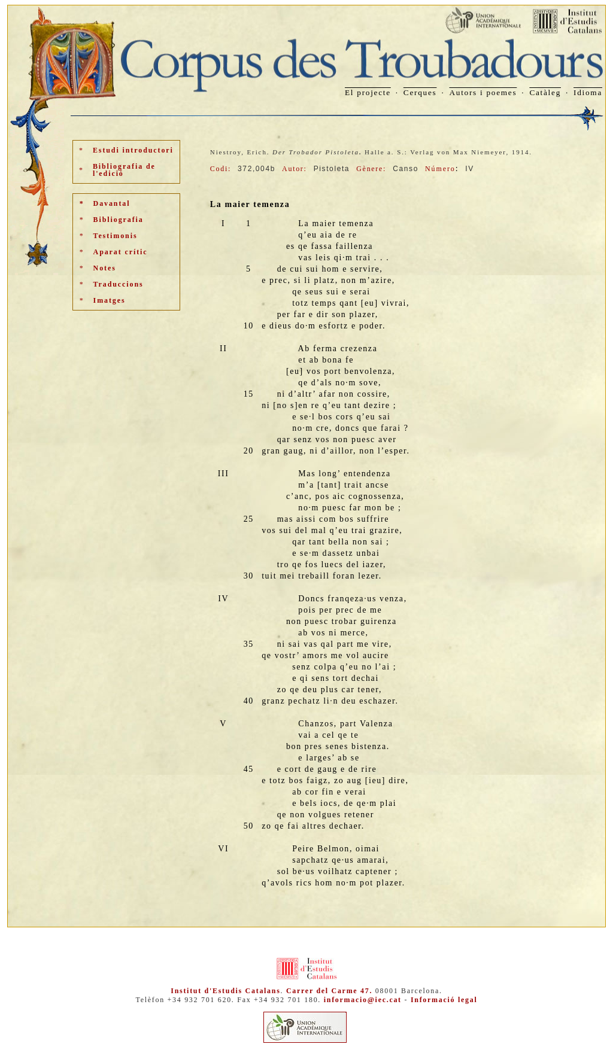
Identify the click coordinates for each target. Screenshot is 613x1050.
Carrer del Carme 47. (329, 991)
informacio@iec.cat (363, 1000)
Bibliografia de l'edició (124, 170)
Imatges (109, 300)
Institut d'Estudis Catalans (225, 991)
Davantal (112, 203)
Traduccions (118, 284)
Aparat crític (120, 252)
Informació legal (444, 1000)
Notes (104, 268)
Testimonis (115, 236)
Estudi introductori (133, 150)
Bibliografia (118, 219)
